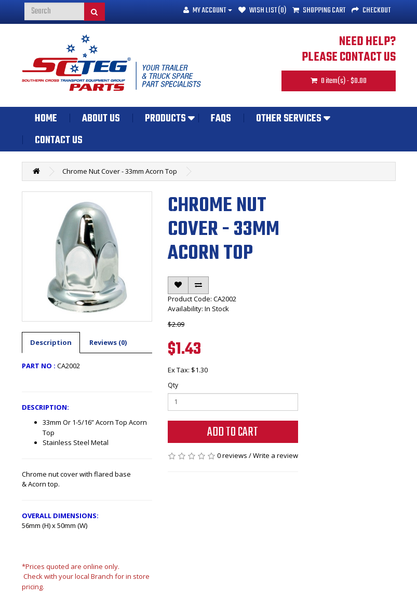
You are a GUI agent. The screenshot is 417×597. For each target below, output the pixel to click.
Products (165, 119)
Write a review (275, 455)
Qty (173, 385)
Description (51, 342)
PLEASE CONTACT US (349, 57)
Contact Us (59, 140)
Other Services (288, 119)
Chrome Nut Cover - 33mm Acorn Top (119, 171)
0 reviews (232, 455)
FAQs (221, 119)
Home (46, 119)
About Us (101, 119)
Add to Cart (232, 432)
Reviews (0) (108, 342)
